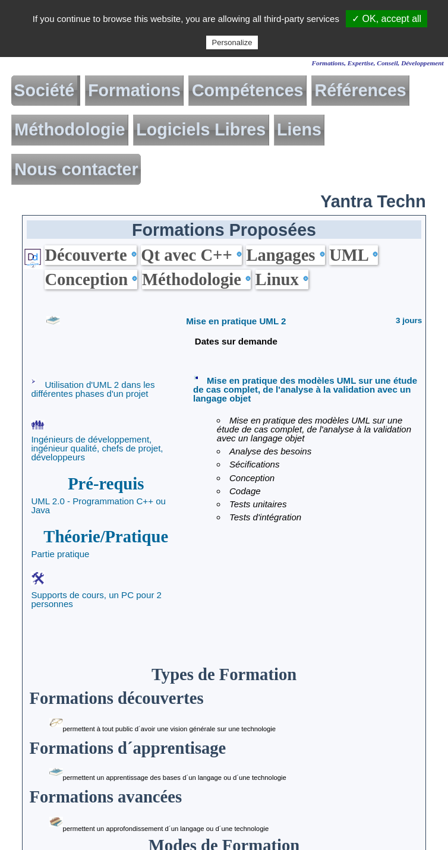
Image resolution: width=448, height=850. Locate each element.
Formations (134, 90)
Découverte (90, 254)
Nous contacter (76, 169)
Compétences (248, 90)
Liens (299, 129)
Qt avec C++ (191, 254)
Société (44, 90)
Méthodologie (69, 129)
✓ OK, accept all (386, 19)
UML (353, 254)
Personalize (232, 42)
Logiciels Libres (201, 129)
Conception (91, 279)
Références (360, 90)
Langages (285, 254)
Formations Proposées (224, 229)
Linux (281, 279)
